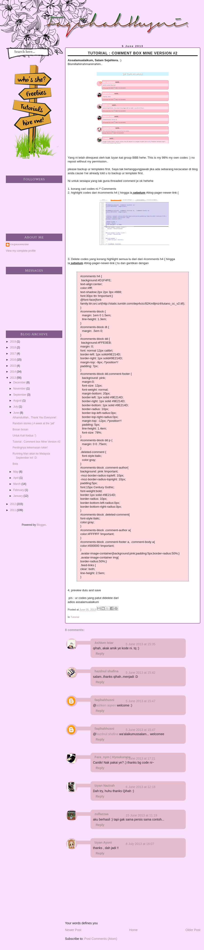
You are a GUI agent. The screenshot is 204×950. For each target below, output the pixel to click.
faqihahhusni (104, 700)
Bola (15, 463)
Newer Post (73, 930)
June (16, 412)
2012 (13, 504)
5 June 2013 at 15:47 (140, 701)
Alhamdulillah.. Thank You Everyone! (34, 417)
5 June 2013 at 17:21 (140, 758)
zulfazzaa (101, 814)
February (19, 490)
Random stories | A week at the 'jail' (34, 423)
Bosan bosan (20, 429)
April (16, 477)
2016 (13, 359)
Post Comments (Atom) (100, 939)
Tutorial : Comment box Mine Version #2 (36, 441)
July (16, 406)
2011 (13, 510)
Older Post (192, 930)
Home (133, 930)
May (16, 471)
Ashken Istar (104, 643)
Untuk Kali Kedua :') (24, 435)
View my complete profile (21, 250)
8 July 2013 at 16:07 (140, 844)
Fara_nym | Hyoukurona (113, 757)
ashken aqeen (106, 705)
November (19, 388)
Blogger (41, 524)
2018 (13, 347)
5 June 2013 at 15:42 (140, 672)
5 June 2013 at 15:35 (140, 644)
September (20, 394)
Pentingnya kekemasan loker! (30, 447)
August (17, 400)
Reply (100, 653)
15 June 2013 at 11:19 (141, 815)
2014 (13, 371)
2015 (13, 365)
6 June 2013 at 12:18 (140, 787)
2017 (13, 353)
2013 (13, 377)
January (18, 495)
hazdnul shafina (106, 671)
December (19, 382)
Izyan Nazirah (105, 785)
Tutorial (75, 617)
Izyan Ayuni (103, 842)
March (17, 484)
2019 (13, 341)
